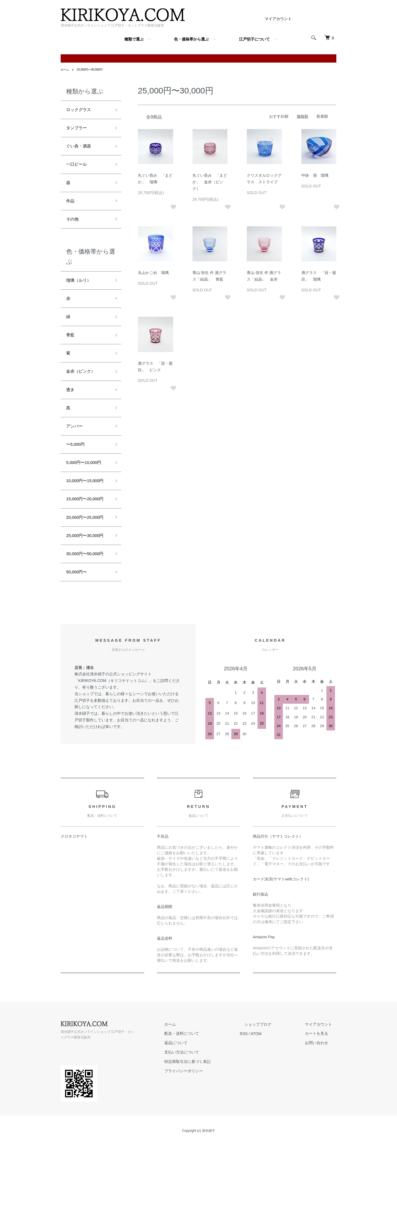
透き (71, 410)
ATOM (274, 1111)
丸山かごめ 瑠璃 (153, 272)
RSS (261, 1111)
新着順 (322, 116)
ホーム (66, 69)
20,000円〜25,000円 (86, 569)
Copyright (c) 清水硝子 (198, 1209)
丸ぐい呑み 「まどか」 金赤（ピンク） (209, 182)
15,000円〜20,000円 (86, 541)
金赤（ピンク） (83, 390)
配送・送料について (203, 1111)
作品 (71, 209)
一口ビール (78, 170)
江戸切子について (254, 39)
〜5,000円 (77, 469)
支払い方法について (203, 1130)
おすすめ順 (278, 116)
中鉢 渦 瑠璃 (314, 175)
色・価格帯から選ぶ (191, 39)
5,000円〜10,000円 (87, 489)
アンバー (76, 449)
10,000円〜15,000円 (86, 513)
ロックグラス (81, 110)
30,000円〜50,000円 (86, 626)
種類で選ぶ (134, 39)
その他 (73, 229)
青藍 (71, 351)
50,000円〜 (78, 649)
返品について (198, 1121)
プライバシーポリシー (205, 1149)
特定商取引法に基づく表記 (209, 1140)
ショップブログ (271, 1102)
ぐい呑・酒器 (81, 150)
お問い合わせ (320, 1121)
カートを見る (320, 1111)
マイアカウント (278, 19)
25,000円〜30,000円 (93, 69)
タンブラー (78, 130)
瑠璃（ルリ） (81, 291)
